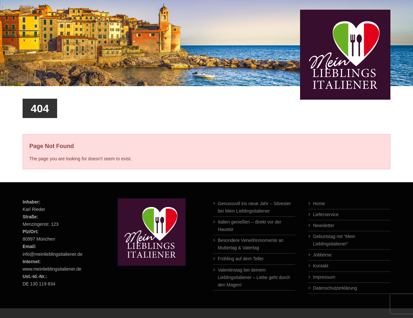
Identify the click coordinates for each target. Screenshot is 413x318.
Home (319, 203)
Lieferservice (325, 214)
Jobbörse (322, 254)
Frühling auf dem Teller (241, 258)
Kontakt (320, 265)
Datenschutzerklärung (335, 288)
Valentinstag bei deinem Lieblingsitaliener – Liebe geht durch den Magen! (254, 277)
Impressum (324, 277)
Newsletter (323, 225)
